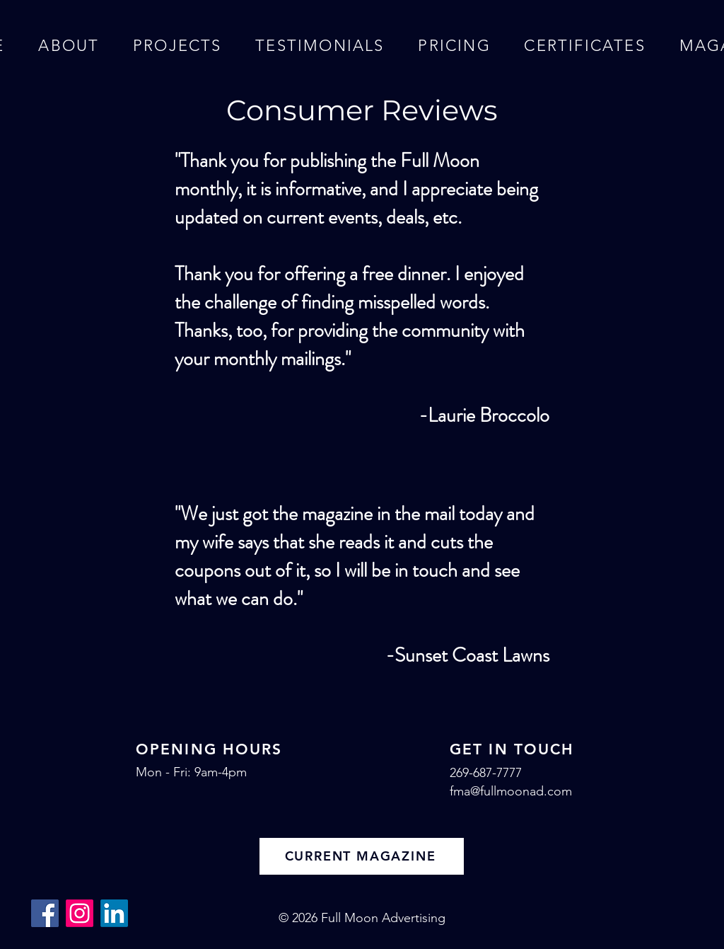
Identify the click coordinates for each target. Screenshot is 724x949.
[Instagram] (79, 913)
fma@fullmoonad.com (511, 791)
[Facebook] (45, 913)
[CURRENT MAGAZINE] (361, 856)
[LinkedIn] (114, 913)
